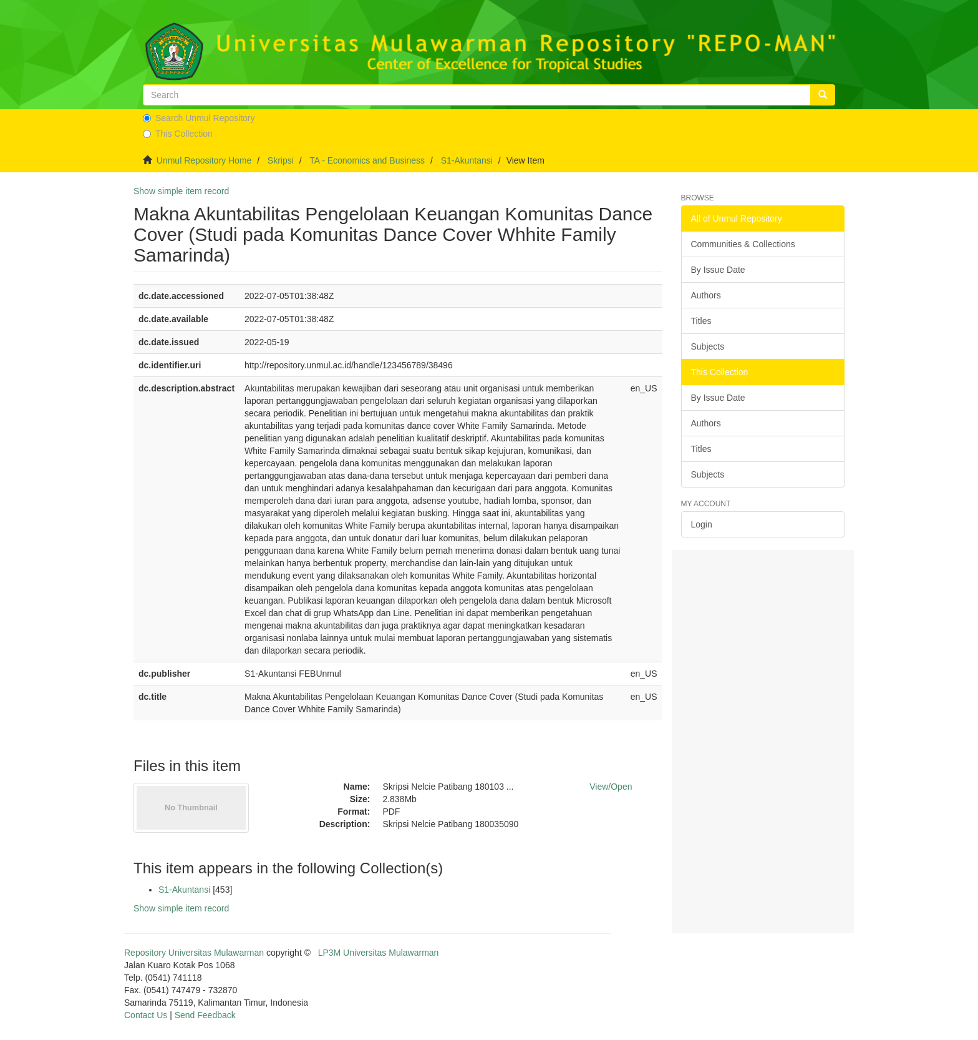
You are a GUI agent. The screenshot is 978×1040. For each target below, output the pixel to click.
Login (701, 524)
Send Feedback (205, 1015)
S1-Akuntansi (467, 160)
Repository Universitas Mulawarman (194, 953)
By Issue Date (718, 270)
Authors (706, 295)
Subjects (708, 346)
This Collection (178, 134)
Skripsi (281, 160)
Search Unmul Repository (199, 118)
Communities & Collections (743, 244)
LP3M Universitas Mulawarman (378, 953)
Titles (701, 321)
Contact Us (145, 1015)
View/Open (610, 787)
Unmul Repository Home (204, 160)
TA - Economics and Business (367, 160)
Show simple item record (181, 191)
